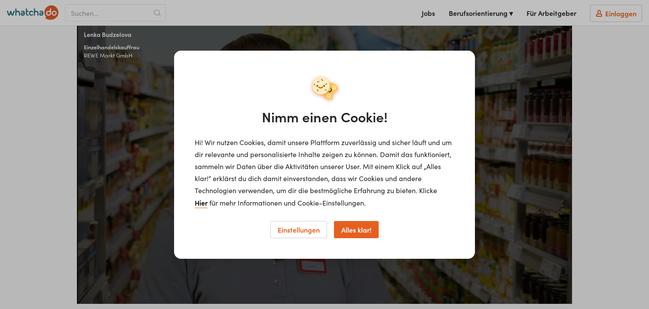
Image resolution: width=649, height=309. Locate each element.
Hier (201, 202)
